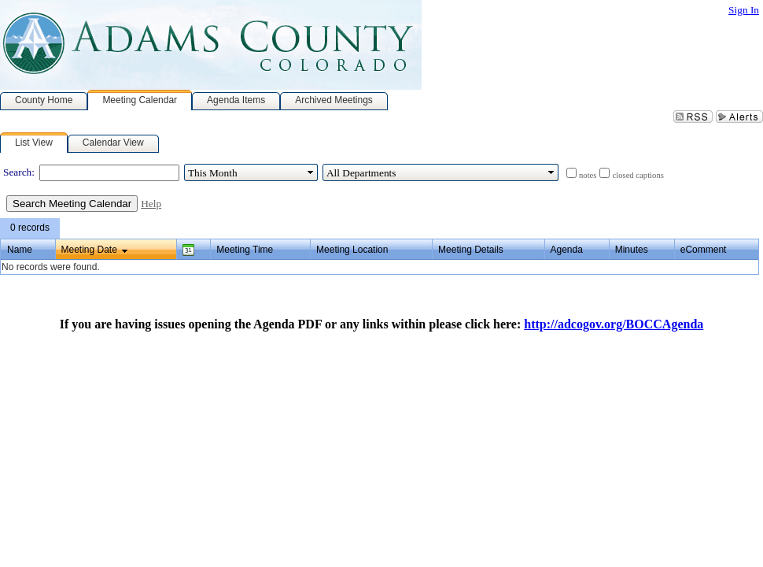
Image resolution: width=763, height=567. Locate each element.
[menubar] (30, 228)
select (311, 172)
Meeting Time (244, 249)
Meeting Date (89, 249)
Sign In (743, 10)
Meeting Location (352, 249)
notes (588, 175)
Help (151, 203)
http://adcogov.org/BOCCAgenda (613, 324)
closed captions (637, 175)
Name (19, 249)
